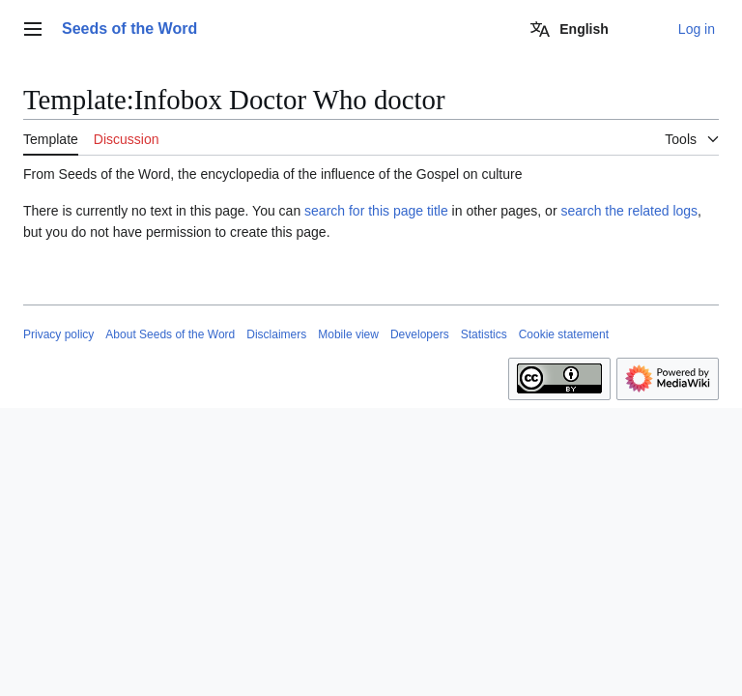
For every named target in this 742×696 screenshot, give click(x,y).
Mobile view (348, 334)
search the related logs (629, 210)
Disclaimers (276, 334)
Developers (419, 334)
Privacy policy (58, 334)
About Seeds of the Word (170, 334)
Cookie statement (564, 334)
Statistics (484, 334)
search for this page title (376, 210)
